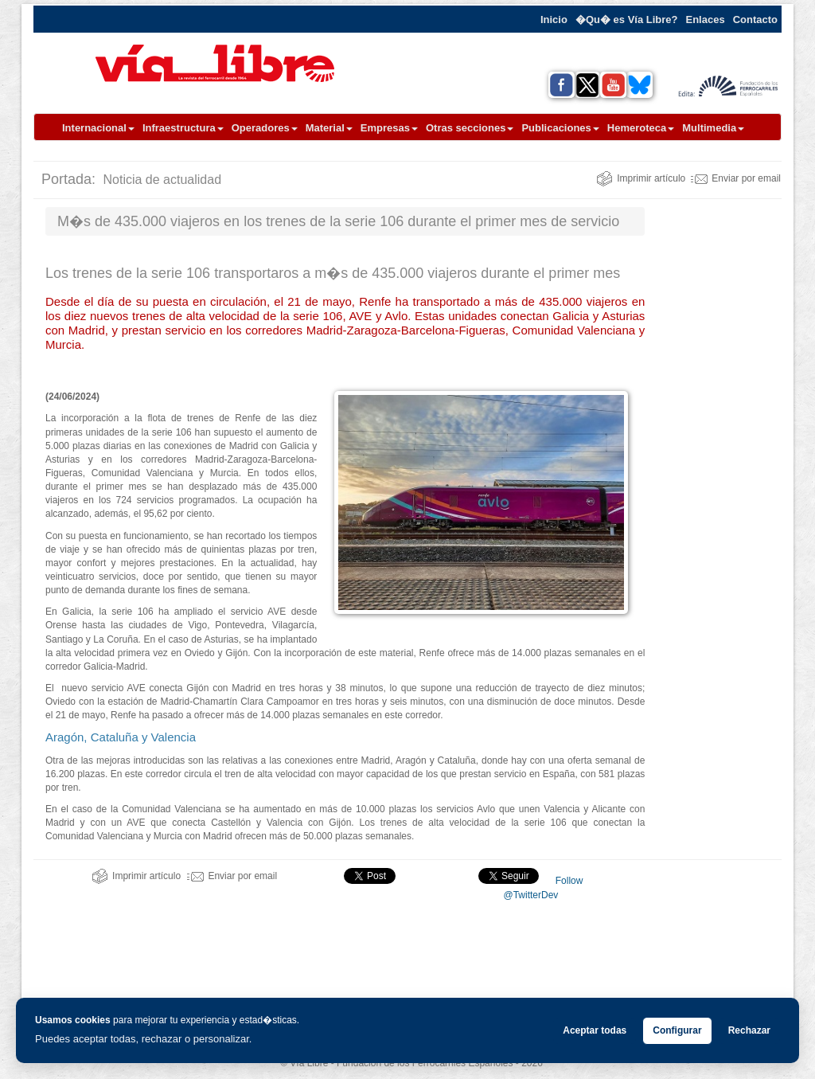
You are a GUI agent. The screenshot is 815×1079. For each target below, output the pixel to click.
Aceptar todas (594, 1030)
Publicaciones (560, 128)
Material (329, 128)
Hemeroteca (640, 128)
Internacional (98, 128)
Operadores (265, 128)
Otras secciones (469, 128)
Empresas (389, 128)
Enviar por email (736, 178)
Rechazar (749, 1030)
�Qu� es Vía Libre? (626, 19)
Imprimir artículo (640, 178)
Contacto (755, 19)
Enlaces (705, 19)
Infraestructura (183, 128)
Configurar (677, 1030)
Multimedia (713, 128)
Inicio (553, 19)
